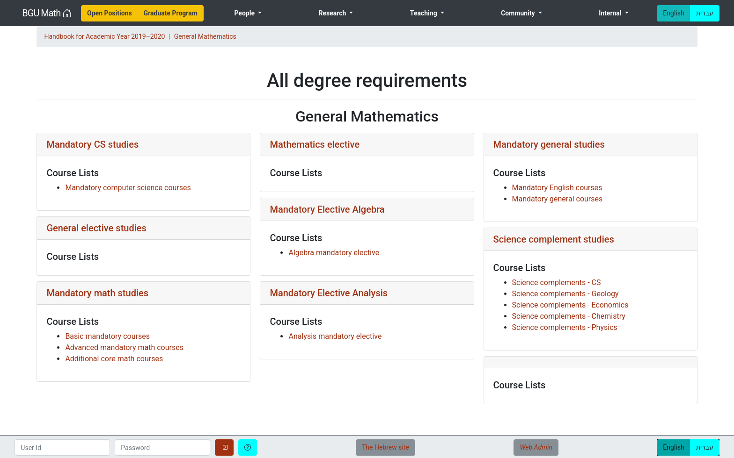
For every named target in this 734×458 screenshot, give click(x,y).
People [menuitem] (245, 13)
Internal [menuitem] (611, 13)
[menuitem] (109, 13)
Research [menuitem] (332, 13)
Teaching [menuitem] (424, 13)
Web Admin (536, 447)
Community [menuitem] (518, 13)
